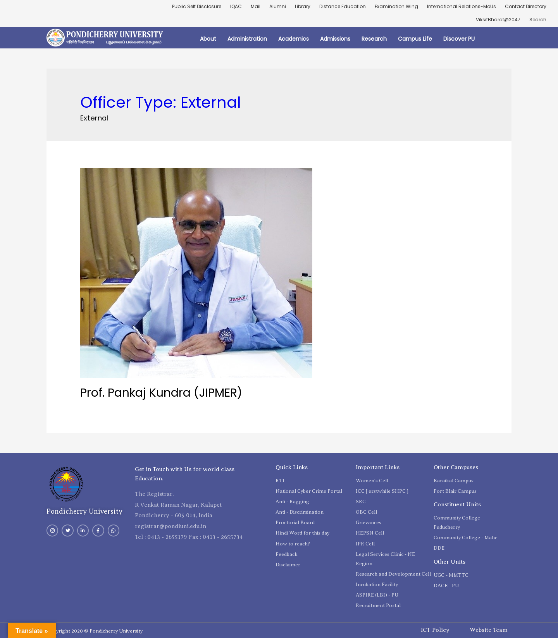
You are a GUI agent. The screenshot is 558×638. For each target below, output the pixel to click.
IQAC (236, 6)
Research (374, 39)
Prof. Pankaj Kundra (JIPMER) (161, 393)
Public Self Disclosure (196, 6)
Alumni (277, 6)
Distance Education (342, 6)
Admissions (335, 39)
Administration (247, 39)
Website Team (489, 630)
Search (537, 19)
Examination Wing (396, 6)
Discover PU (459, 39)
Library (302, 6)
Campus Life (415, 39)
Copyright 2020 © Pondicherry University (94, 631)
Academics (293, 39)
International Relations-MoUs (461, 6)
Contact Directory (525, 6)
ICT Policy (435, 630)
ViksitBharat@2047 (498, 19)
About (208, 39)
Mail (255, 6)
